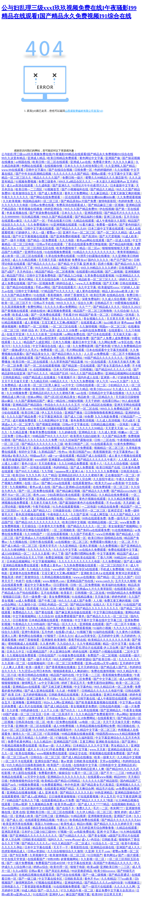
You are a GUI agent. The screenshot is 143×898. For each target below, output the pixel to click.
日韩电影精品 (12, 377)
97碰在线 (61, 737)
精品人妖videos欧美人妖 (118, 291)
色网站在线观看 (32, 165)
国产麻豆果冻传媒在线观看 (73, 612)
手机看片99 (70, 314)
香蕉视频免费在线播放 (117, 675)
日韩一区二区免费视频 (85, 585)
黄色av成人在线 (40, 487)
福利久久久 (56, 839)
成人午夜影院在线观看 (112, 698)
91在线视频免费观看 (58, 252)
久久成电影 (43, 185)
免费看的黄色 (47, 773)
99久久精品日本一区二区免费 (114, 686)
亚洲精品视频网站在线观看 (123, 373)
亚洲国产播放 (73, 412)
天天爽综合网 (85, 788)
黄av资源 (66, 761)
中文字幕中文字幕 (120, 173)
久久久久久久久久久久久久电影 (79, 561)
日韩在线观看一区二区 (91, 385)
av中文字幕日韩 (49, 682)
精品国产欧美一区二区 (94, 314)
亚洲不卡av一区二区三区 (79, 232)
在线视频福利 (36, 663)
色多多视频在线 (17, 212)
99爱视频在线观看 (127, 303)
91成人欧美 (130, 236)
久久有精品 (108, 878)
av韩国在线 (23, 162)
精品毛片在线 (105, 788)
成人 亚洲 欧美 (48, 792)
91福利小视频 (102, 628)
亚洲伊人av (57, 894)
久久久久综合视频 (116, 463)
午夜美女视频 (132, 710)
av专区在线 (126, 342)
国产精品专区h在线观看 (83, 569)
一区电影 (123, 424)
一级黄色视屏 (35, 718)
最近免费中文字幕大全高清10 (115, 890)
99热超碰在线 (29, 710)
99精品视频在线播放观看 (78, 733)
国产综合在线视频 (69, 874)
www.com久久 (105, 581)
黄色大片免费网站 (76, 193)
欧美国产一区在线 (59, 765)
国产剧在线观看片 (64, 287)
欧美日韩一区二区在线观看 (50, 162)
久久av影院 (19, 870)
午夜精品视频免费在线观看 (19, 745)
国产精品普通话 (119, 874)
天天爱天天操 (114, 428)
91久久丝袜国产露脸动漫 (76, 440)
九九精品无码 (39, 381)
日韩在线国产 (47, 655)
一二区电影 (88, 506)
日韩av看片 (23, 436)
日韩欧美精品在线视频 (64, 694)
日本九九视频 (62, 342)
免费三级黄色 (47, 181)
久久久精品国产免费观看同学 (95, 714)
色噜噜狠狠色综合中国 (24, 780)
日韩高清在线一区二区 (30, 722)
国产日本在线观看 (99, 334)
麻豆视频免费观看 (59, 310)
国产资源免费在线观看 (44, 212)
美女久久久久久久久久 (67, 318)
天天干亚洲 (114, 604)
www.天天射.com (20, 408)
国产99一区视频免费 (41, 283)
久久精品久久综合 (38, 569)
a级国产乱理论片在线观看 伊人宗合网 (66, 479)
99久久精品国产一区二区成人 (71, 843)
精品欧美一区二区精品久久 (96, 397)
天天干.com (103, 851)
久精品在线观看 (84, 220)
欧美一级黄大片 (105, 757)
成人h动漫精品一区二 (16, 553)
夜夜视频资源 (102, 451)
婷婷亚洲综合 (53, 209)
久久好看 (13, 710)
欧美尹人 (132, 318)
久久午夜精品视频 (89, 643)
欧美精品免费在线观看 (84, 820)
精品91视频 (85, 823)
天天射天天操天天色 (44, 502)
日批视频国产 (128, 267)
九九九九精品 (36, 628)
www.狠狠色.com (54, 581)
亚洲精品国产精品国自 (27, 404)
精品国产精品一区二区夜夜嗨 (55, 271)
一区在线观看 (71, 197)
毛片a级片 (129, 420)
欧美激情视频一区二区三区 (68, 855)
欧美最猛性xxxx (109, 287)
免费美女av (79, 259)
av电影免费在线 (85, 831)
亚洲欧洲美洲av (29, 479)
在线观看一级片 (130, 655)
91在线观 (39, 295)
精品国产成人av (127, 553)
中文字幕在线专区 (50, 878)
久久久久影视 (41, 553)
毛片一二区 (101, 808)
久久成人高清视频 (108, 420)
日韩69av (71, 498)
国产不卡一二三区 (113, 773)
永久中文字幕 (87, 287)
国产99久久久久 (38, 373)
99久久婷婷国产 (64, 659)
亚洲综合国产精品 (47, 761)
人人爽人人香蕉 (13, 667)
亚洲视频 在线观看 (92, 624)
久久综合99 (45, 616)
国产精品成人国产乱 (114, 667)
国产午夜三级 (47, 600)
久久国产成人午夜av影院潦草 (38, 338)
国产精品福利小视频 (88, 216)
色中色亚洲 (72, 784)
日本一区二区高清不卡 (59, 714)
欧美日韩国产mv (80, 451)
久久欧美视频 (12, 201)
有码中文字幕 (27, 451)
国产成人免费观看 (82, 467)
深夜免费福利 (91, 299)
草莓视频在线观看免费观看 (107, 753)
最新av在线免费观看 (47, 447)
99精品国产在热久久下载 (23, 800)
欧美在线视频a (25, 753)
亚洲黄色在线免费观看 (24, 573)
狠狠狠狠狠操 (10, 682)
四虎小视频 (105, 263)
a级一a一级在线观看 (61, 455)
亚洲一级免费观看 (62, 588)
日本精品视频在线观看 (44, 620)
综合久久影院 (10, 632)
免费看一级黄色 (107, 224)
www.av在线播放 (84, 577)
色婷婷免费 (126, 201)
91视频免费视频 (26, 181)
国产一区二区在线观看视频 (42, 365)
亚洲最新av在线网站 (62, 459)
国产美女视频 (97, 835)
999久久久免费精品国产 (116, 408)
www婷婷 (41, 459)
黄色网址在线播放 (30, 635)
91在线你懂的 (16, 698)
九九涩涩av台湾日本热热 (35, 671)
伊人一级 (38, 232)
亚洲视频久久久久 (128, 784)
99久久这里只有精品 (20, 737)
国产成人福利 (133, 561)
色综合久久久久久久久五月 (62, 404)
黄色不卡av (92, 878)
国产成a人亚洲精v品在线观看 (72, 487)
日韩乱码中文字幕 (13, 659)
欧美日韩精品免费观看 (62, 158)
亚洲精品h (62, 816)
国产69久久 (68, 710)
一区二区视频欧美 (63, 530)
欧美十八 (96, 463)
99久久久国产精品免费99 (81, 209)
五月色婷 (47, 632)
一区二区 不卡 (128, 541)
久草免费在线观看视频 (99, 275)
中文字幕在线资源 (79, 863)
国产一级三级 (27, 878)
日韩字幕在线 (86, 698)
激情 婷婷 (121, 812)
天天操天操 (102, 596)
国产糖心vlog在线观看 (56, 483)
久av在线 (7, 291)
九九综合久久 (66, 643)
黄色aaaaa (127, 322)
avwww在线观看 (12, 769)
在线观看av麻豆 (12, 220)
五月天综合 (131, 216)
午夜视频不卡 (67, 377)
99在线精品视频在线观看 (50, 408)
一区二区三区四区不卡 (113, 565)
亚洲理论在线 (33, 252)
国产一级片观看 (129, 855)
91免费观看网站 (52, 784)
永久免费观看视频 (79, 628)
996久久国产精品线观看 (57, 216)
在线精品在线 (116, 295)
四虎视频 (32, 608)
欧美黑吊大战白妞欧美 (85, 436)
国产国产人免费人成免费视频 (110, 338)
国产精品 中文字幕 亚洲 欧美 (77, 263)
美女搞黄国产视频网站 (123, 526)
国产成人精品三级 (44, 679)
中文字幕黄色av (123, 451)
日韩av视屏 (19, 804)
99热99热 (53, 859)
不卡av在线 (114, 502)
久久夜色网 (47, 643)
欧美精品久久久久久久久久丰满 (109, 639)
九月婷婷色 (129, 635)
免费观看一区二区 (52, 350)
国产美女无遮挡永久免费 (114, 365)
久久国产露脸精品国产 (30, 400)
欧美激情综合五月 (24, 193)
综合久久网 (85, 303)
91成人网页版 (99, 514)
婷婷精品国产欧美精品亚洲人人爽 (82, 769)
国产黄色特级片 (130, 224)
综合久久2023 (131, 306)
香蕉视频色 (55, 295)
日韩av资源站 (36, 851)
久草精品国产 (47, 451)
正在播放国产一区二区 (120, 475)
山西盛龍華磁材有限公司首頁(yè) (84, 110)
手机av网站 (43, 287)
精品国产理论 (16, 275)
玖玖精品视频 (30, 216)
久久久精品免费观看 (121, 498)
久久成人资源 (107, 432)
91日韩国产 (94, 855)
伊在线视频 (106, 209)
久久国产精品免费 (114, 436)
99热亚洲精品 (104, 792)
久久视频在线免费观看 (22, 655)
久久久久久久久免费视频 (102, 471)
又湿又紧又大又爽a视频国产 (60, 322)
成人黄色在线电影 (88, 291)
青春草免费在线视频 (43, 432)
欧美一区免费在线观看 (62, 722)
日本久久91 (65, 635)
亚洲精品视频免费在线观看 (21, 565)
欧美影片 (67, 592)
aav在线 (81, 393)
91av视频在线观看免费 (33, 299)
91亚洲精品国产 (37, 651)
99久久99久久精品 (47, 267)
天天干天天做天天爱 (15, 381)
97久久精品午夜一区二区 (77, 890)
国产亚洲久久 (61, 185)
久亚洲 (89, 851)
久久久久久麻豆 (123, 162)
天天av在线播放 (91, 694)
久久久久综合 (21, 346)
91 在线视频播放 (40, 369)
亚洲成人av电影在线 (50, 498)
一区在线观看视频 (56, 534)
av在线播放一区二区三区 (72, 541)
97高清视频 (52, 733)
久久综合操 (121, 310)
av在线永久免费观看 (93, 549)
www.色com (72, 839)
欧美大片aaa (103, 483)
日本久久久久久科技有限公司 (84, 165)
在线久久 (99, 604)
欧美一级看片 (35, 667)
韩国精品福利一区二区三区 (41, 201)
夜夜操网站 (75, 357)
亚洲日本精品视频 (116, 694)
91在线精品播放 (82, 596)
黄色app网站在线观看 (90, 240)
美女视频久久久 (94, 318)
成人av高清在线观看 (20, 185)
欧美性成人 (68, 823)
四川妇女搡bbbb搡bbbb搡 (99, 197)
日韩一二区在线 (105, 440)
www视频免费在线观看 (52, 753)
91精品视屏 (79, 816)
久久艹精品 (49, 475)
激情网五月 (29, 682)
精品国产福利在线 (62, 675)
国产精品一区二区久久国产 (115, 577)
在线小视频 (33, 581)
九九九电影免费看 (107, 416)
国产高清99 (90, 236)
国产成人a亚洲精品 (34, 796)
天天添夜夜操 (47, 463)
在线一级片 (16, 718)
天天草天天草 (116, 318)
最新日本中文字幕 (84, 342)
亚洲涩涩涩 (115, 510)
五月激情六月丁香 (21, 267)
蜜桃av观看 (99, 173)
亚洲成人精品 (36, 158)
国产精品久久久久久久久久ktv (121, 820)
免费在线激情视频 (103, 671)
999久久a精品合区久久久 (75, 181)
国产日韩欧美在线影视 (80, 557)
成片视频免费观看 (24, 420)
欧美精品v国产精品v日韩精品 (61, 780)
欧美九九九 (21, 455)
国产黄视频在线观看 (15, 310)
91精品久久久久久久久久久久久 (94, 252)
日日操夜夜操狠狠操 (62, 796)
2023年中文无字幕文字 (16, 447)
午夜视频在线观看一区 (71, 538)
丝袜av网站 (35, 397)
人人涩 (88, 353)
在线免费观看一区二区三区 (111, 487)
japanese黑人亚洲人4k (69, 471)
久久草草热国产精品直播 (67, 361)
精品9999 (120, 776)
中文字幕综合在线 (44, 346)
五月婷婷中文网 (109, 635)
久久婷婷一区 (44, 737)
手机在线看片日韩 (59, 220)
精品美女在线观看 (44, 827)
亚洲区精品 (90, 494)
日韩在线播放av (56, 718)
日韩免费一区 (83, 169)
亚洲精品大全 (87, 432)
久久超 (61, 690)
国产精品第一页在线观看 (79, 365)
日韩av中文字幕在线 (76, 424)
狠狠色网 (24, 506)
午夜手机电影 (41, 506)
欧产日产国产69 (121, 259)
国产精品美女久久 (38, 353)
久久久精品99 (43, 741)
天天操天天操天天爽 (122, 361)
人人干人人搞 (50, 710)
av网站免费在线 (75, 334)
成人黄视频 (32, 322)
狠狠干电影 (78, 867)
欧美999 (97, 894)
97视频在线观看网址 (49, 882)
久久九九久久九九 (39, 549)
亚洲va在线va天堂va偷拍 (101, 663)
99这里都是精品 (82, 870)
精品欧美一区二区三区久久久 (98, 279)
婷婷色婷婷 (119, 596)
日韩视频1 (87, 369)
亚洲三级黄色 (35, 698)
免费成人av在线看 (68, 518)
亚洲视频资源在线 (100, 816)
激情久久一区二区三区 (27, 733)
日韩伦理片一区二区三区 (89, 510)
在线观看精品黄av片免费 (58, 800)
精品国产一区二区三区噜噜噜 (93, 310)
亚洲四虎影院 (93, 212)
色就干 (19, 581)
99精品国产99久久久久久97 (50, 436)
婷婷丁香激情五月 (76, 295)
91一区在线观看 (96, 361)
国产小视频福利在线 (75, 189)
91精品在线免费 (108, 506)
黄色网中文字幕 (77, 749)
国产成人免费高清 (50, 193)
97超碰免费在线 (128, 377)
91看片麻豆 (87, 224)
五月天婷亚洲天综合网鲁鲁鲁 (95, 827)
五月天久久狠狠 (126, 581)
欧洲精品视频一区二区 (103, 522)
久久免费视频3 (109, 545)
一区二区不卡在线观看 (18, 761)
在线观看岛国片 (125, 588)
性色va (63, 451)
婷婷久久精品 (79, 389)
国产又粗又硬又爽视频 (57, 686)
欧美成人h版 (20, 314)
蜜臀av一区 (54, 232)
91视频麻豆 (133, 882)
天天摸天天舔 (47, 259)
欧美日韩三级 (30, 412)
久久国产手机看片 (82, 534)
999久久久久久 (66, 303)
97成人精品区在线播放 (97, 404)
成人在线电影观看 (21, 357)
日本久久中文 (16, 651)
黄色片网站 (26, 279)
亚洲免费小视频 (20, 389)
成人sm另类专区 (86, 635)
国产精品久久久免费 (96, 491)
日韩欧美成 (109, 839)
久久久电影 (67, 240)
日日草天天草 (113, 894)
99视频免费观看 (29, 784)
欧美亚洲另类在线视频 (18, 823)
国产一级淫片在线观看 (97, 886)
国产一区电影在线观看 (36, 467)
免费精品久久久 (23, 612)
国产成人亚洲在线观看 (39, 690)
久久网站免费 (107, 342)
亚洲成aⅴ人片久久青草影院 (94, 588)
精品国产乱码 (59, 373)
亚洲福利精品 (73, 882)
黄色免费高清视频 (82, 420)
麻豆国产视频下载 (78, 894)
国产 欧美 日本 (11, 694)
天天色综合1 (25, 271)
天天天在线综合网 (47, 279)
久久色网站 (69, 279)
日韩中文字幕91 (36, 169)
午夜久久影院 (125, 479)
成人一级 (64, 346)
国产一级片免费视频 (20, 863)
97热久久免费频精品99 (126, 346)
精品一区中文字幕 (115, 643)
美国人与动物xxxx (47, 823)
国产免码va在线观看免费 (93, 530)
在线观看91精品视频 (90, 271)
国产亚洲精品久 (111, 710)
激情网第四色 (24, 882)
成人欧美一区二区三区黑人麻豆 (39, 385)
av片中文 (68, 385)
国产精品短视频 (81, 604)
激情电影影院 (107, 201)
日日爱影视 (61, 585)
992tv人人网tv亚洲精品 (59, 702)
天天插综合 (29, 526)
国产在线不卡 (65, 808)
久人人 (17, 342)
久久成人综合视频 (114, 299)
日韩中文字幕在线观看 (39, 228)
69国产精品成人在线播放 (39, 377)
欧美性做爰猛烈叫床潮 (18, 459)
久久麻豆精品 (99, 193)
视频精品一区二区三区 (109, 447)
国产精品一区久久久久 (62, 624)
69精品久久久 (59, 381)
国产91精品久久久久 (73, 835)
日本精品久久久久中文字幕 (91, 745)
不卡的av (53, 698)
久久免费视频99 (38, 224)
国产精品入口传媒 (70, 275)
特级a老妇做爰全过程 (21, 647)
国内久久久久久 (98, 259)
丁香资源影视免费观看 (36, 886)
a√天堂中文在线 (35, 776)
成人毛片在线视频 (30, 706)
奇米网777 (117, 808)
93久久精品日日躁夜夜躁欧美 (26, 765)
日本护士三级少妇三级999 (38, 831)
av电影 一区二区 (90, 722)
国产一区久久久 (48, 890)
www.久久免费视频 (89, 283)
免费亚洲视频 (54, 557)
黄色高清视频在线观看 (30, 514)
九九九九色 (33, 475)
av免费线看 (101, 353)
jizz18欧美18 (112, 322)
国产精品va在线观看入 (65, 299)
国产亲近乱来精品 (57, 870)
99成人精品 (28, 890)
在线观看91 (116, 330)
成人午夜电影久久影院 (111, 220)
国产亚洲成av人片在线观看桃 (35, 538)
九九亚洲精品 (68, 545)
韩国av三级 (9, 788)
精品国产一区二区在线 (83, 408)
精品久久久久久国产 (47, 177)
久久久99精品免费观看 (73, 463)
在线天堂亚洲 (16, 334)
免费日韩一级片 (73, 177)
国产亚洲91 (129, 741)
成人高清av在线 (12, 228)
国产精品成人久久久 (107, 306)
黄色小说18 (29, 463)
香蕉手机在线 (77, 639)
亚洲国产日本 (123, 816)
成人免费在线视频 (13, 283)
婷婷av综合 (41, 867)
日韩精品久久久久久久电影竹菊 (102, 690)
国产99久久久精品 (27, 471)
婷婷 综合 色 (30, 330)
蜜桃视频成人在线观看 (23, 643)
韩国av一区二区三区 (113, 326)
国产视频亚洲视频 (48, 424)
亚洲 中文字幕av (108, 831)
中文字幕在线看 (20, 827)
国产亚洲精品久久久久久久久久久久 (33, 835)
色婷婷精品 (61, 467)
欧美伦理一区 (59, 867)
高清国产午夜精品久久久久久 (113, 863)
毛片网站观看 (75, 350)
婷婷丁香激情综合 (27, 577)
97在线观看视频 (88, 796)
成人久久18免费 (67, 330)
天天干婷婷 (93, 400)
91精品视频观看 (12, 322)
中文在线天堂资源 (13, 859)
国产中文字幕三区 (105, 679)
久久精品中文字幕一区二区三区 (95, 729)
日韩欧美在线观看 (86, 761)
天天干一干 (61, 847)
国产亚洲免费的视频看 (65, 236)
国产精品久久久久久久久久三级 (42, 444)
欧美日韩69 (95, 538)
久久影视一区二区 (93, 859)
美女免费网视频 (59, 596)
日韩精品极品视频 (103, 424)
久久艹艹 (85, 306)
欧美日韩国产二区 (77, 444)
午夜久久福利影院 (81, 737)
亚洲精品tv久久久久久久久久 (66, 776)
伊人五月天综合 (52, 412)
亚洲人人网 (9, 635)
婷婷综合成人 (65, 283)
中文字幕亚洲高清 (50, 416)
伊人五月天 (108, 796)
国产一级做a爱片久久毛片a (21, 350)
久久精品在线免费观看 (114, 494)
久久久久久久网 (125, 886)
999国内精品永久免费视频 (124, 592)
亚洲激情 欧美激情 (54, 639)
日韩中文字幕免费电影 (41, 275)
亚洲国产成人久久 (128, 847)
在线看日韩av (111, 400)
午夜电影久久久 (58, 514)
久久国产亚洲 (79, 514)
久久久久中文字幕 (65, 549)
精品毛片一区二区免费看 (75, 679)
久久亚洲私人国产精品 (120, 165)
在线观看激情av (83, 483)
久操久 (70, 608)
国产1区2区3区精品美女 (60, 397)
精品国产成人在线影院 (92, 455)
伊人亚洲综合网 (60, 651)
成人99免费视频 (64, 726)
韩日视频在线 (126, 726)
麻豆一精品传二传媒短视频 (65, 400)
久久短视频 (121, 169)
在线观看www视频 (100, 776)
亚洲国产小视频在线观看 (106, 651)
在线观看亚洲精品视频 (40, 820)
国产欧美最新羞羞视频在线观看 (97, 702)
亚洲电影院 (34, 702)
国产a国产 (8, 271)
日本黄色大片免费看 (52, 526)
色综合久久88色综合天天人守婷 (22, 557)
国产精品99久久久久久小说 (113, 369)
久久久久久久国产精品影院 (100, 780)
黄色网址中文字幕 (91, 158)
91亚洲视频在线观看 (64, 224)
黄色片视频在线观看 (93, 498)
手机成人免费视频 (112, 569)
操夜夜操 (64, 259)
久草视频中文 (38, 855)
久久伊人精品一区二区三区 (94, 812)
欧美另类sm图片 (66, 804)
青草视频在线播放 (30, 209)
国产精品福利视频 (121, 244)
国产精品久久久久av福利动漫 (104, 882)
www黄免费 (128, 522)
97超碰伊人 (23, 232)
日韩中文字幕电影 (27, 291)
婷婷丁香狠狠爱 (29, 639)
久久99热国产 (33, 534)
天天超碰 (129, 502)
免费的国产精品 (39, 318)
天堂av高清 (47, 330)
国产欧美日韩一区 (105, 659)
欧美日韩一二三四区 (29, 189)
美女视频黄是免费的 (84, 706)
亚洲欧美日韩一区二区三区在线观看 (50, 812)
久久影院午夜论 (104, 479)
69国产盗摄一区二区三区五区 (22, 714)
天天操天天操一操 (125, 334)
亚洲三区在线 (113, 216)
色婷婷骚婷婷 (103, 169)
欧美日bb (18, 475)
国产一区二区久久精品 (112, 232)
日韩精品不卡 (104, 303)
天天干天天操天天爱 (116, 722)
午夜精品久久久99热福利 (29, 624)
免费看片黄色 (102, 162)
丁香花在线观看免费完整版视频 (86, 244)
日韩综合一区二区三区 (45, 757)
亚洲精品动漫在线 (120, 749)
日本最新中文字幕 (122, 185)
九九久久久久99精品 (90, 428)
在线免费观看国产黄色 (70, 616)
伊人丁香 (58, 553)
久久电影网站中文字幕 (53, 420)
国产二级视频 (114, 271)
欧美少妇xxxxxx (100, 389)
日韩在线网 (133, 690)
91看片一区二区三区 (85, 773)
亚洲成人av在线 (81, 162)
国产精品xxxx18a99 (124, 491)
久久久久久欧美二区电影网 (44, 334)
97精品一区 (23, 679)
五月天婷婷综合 (88, 667)
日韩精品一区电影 (123, 314)
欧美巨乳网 (97, 295)
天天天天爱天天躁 (36, 588)
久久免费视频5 (112, 561)
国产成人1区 (15, 820)
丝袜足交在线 (78, 753)
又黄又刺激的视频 (30, 788)
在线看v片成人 (65, 632)
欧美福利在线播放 (114, 585)
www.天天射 (98, 749)
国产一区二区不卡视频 (121, 624)
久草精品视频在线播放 (56, 577)
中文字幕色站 (83, 686)
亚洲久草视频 (88, 545)
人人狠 (98, 600)
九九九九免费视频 (82, 381)
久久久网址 (64, 745)
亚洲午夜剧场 (30, 632)
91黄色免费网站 (125, 444)
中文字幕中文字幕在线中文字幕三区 (99, 620)
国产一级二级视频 (94, 874)
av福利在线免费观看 (93, 330)
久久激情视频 (88, 326)
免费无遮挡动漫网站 (101, 682)
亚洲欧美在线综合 (108, 741)
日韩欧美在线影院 (34, 839)
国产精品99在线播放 (20, 287)
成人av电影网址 (130, 679)
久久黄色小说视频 (128, 632)
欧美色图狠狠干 (67, 248)
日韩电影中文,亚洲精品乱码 (117, 765)
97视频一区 (65, 831)
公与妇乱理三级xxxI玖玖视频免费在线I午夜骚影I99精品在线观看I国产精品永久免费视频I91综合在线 (67, 154)
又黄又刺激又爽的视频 (125, 193)
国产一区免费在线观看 (46, 314)
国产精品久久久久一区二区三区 (108, 616)
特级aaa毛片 (38, 455)
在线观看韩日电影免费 (74, 338)
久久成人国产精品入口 (36, 510)
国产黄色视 (102, 346)
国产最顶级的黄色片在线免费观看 (82, 502)
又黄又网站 (87, 741)
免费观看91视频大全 (103, 541)
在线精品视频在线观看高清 (37, 874)
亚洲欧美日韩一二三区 (115, 867)
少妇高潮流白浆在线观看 (64, 494)
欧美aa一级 (47, 745)
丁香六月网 (105, 557)
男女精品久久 (120, 745)
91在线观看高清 (102, 444)
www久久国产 (119, 381)
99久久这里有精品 (13, 158)
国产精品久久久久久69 (71, 228)
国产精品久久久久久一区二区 (87, 526)
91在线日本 (40, 894)
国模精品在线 (113, 538)
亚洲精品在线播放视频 (22, 792)
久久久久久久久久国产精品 (71, 173)
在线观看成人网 (91, 322)
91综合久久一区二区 (106, 843)
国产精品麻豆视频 (68, 491)
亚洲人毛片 (66, 827)
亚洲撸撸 (18, 702)
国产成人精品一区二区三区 (19, 545)
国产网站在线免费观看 (45, 197)
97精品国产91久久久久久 (58, 291)
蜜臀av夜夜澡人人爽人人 (41, 769)
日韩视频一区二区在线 (90, 592)
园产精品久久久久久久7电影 (95, 800)
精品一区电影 (70, 267)
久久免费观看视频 (129, 197)
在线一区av (32, 483)
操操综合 (64, 773)
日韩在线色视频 (110, 706)
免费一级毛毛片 (119, 518)
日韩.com (21, 318)
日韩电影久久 (10, 886)
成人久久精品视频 (24, 259)
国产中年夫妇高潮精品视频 (33, 173)
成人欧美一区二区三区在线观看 (22, 256)
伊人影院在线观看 (24, 773)
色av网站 (122, 714)
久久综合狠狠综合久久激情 (65, 851)
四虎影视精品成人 (13, 851)
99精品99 (120, 557)
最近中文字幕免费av (38, 585)
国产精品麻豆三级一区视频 (106, 205)
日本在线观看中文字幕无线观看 (107, 350)
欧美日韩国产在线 (108, 467)
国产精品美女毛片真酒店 (98, 784)
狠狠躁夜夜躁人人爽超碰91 (71, 671)
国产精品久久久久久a (41, 263)
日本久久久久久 (72, 212)
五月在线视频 (50, 592)
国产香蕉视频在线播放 (61, 667)
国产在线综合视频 (60, 169)
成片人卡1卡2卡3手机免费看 (46, 749)
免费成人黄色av (51, 565)
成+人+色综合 (91, 839)
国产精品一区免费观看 (42, 240)
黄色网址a (110, 855)
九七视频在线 (18, 541)
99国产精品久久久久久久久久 (104, 357)
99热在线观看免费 (94, 518)
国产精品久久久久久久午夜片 (97, 459)
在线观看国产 (36, 859)
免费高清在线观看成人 (71, 205)
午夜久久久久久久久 (15, 197)
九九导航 (47, 471)
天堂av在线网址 (110, 761)
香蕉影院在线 (79, 847)
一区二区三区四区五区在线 (36, 248)
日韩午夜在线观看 (41, 541)
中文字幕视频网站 (44, 561)
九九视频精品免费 (41, 804)
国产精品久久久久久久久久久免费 (35, 440)
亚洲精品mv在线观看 (26, 686)
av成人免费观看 (26, 600)
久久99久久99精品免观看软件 (53, 729)
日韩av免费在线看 (42, 205)
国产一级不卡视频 (13, 240)
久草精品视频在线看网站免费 (96, 726)
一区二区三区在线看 (64, 326)
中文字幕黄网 (106, 553)
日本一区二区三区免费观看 (65, 663)
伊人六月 (102, 381)
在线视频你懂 (53, 165)
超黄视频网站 (70, 859)
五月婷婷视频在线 (35, 694)
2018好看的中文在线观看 (38, 808)
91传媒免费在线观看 (72, 655)
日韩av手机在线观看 (50, 244)
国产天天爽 (110, 283)
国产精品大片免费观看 (77, 447)
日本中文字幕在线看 (38, 847)
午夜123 (62, 820)
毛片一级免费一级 (35, 596)
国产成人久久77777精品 (94, 804)
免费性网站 (35, 306)
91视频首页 (52, 189)
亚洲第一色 (108, 377)
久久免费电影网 (83, 346)
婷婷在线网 (80, 651)
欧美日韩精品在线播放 (33, 675)
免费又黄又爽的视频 (118, 600)
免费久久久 (84, 808)
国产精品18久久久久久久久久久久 (38, 522)
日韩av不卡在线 (44, 303)
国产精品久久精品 (102, 189)
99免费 (88, 416)
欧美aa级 (93, 867)
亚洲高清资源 (10, 831)
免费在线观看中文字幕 (123, 549)
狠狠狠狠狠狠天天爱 (116, 248)
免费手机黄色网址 (20, 741)
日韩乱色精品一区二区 (53, 604)
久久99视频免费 (17, 393)
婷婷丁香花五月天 (73, 682)
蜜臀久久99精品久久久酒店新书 (106, 177)
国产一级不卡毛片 (39, 659)
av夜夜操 (118, 483)
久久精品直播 (18, 432)
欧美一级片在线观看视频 (38, 518)
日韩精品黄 (20, 369)
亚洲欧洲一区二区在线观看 (33, 726)
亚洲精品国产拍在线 (80, 581)
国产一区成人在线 (119, 240)
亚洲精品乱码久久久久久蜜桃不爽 (52, 393)
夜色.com (39, 494)
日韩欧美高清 (73, 878)
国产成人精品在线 (56, 706)
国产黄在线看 (44, 612)
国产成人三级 (73, 416)
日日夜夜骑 (19, 620)
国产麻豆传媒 (16, 608)
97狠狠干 (50, 635)
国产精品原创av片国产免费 (79, 201)
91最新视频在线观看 (61, 428)
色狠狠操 (67, 620)
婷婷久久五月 (128, 279)
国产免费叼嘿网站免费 (80, 553)
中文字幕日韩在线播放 (108, 612)
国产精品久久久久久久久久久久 (98, 608)
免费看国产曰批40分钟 (50, 863)
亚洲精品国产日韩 (65, 741)
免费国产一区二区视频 (33, 326)
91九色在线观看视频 (66, 506)
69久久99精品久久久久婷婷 (99, 267)
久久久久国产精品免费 (22, 416)
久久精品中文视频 (129, 757)
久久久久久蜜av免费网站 (61, 306)
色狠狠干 (73, 690)
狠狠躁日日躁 (12, 596)
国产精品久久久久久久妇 (76, 792)
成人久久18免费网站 (82, 718)
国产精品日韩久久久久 (67, 353)
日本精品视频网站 (19, 561)
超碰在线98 (38, 310)
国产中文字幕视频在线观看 (30, 236)
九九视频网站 (18, 487)
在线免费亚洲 (36, 428)
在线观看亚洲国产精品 (59, 788)
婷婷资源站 (83, 659)
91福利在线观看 (104, 632)
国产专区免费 (18, 855)
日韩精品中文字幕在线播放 (106, 393)
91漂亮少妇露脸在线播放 (94, 256)
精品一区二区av (90, 248)
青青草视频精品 (128, 252)
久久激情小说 (27, 604)
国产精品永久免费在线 (50, 357)
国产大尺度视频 (110, 236)
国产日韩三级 (44, 816)
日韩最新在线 (62, 510)
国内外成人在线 (88, 377)
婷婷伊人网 (17, 569)
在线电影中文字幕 (85, 765)
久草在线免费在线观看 (60, 256)
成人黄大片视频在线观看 (125, 455)
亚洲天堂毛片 (48, 545)
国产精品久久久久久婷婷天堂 (113, 823)
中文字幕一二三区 (88, 675)
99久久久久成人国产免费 (75, 600)
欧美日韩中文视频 (74, 522)
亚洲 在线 (18, 812)
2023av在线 (9, 338)
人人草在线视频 (88, 710)
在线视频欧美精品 (123, 804)
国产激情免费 (56, 628)
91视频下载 (84, 632)
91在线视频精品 (123, 530)
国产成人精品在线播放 (77, 757)
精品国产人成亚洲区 (37, 342)
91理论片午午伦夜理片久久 (90, 185)
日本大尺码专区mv (66, 369)
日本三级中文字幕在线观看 (106, 228)
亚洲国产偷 (113, 158)
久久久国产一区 (35, 220)
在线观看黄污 (106, 718)
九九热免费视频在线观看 (80, 565)
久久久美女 (68, 698)
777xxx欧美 (125, 878)
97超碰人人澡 (130, 287)
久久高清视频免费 (13, 306)
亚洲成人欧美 (24, 816)
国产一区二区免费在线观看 (36, 491)
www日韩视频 (105, 534)
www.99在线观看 (12, 169)
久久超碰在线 (67, 432)
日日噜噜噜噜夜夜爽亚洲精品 (104, 412)
